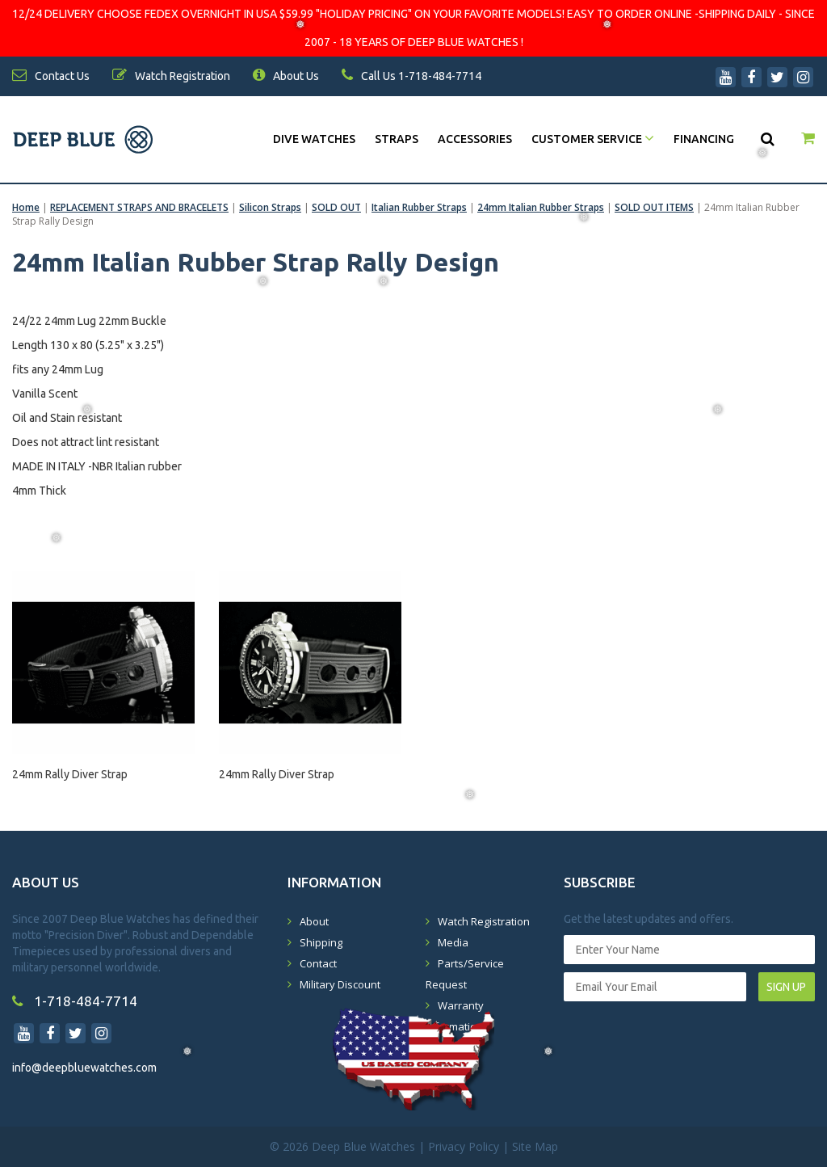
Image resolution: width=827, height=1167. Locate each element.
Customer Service (592, 139)
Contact (318, 963)
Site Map (535, 1146)
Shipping (321, 942)
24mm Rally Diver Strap (70, 774)
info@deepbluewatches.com (84, 1067)
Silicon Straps (270, 207)
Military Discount (340, 984)
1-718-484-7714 (74, 1001)
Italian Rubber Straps (419, 207)
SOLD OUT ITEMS (654, 207)
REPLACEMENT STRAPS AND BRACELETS (139, 207)
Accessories (475, 139)
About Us (286, 76)
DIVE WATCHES (314, 139)
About (314, 921)
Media (453, 942)
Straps (396, 139)
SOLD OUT (336, 207)
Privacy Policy (463, 1146)
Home (26, 207)
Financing (704, 139)
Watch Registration (484, 921)
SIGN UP (786, 986)
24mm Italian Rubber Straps (540, 207)
